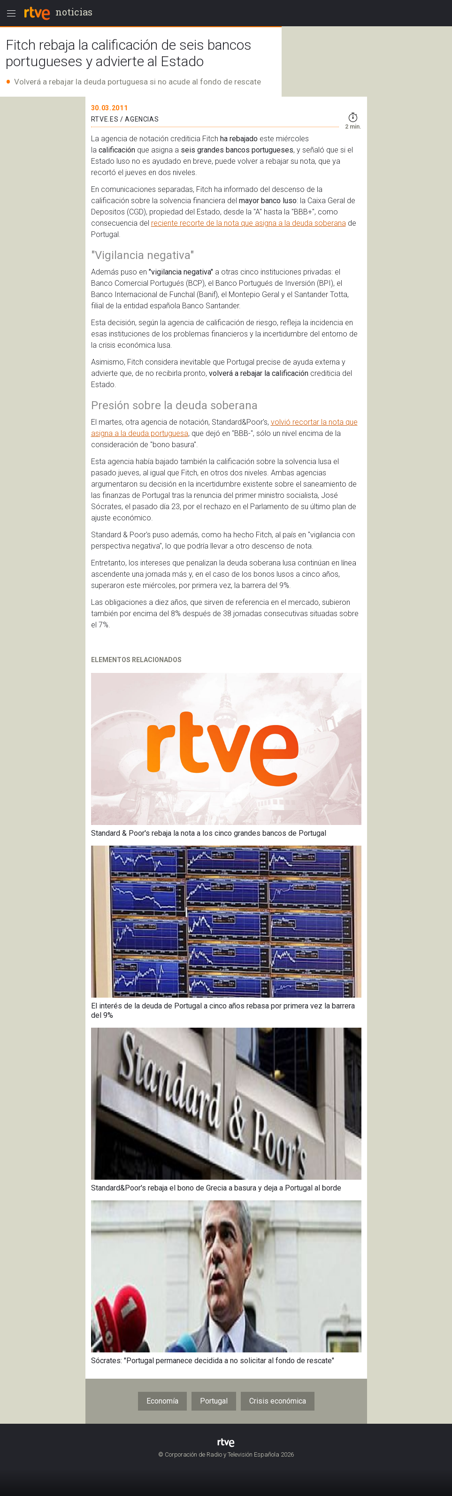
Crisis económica (277, 1401)
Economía (162, 1401)
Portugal (214, 1401)
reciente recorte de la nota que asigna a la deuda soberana (248, 223)
